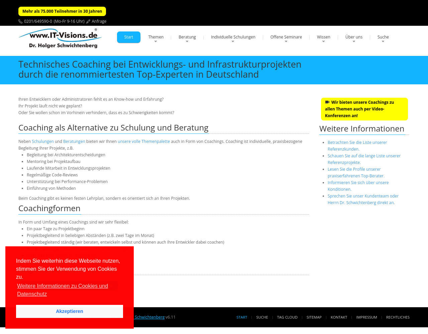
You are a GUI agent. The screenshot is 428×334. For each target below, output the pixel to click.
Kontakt (339, 317)
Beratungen (74, 141)
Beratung (187, 37)
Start (128, 37)
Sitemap (314, 317)
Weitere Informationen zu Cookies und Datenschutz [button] (62, 290)
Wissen (323, 37)
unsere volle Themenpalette (144, 141)
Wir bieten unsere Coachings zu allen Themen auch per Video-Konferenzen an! (359, 108)
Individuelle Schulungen (233, 37)
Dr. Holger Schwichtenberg (140, 317)
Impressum (366, 317)
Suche (383, 37)
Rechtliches (398, 317)
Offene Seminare (286, 37)
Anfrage (99, 21)
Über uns (353, 37)
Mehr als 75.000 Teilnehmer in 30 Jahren (62, 11)
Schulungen (43, 141)
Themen (156, 37)
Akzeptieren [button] (69, 311)
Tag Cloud (287, 317)
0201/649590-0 (38, 21)
